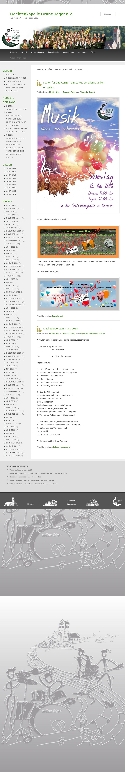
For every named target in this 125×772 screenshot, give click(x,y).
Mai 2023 (10, 253)
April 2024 (11, 224)
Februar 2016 (13, 443)
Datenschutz (71, 504)
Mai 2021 (10, 314)
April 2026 (11, 205)
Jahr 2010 (11, 175)
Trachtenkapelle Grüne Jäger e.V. (41, 14)
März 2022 (11, 289)
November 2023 (14, 234)
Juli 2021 (10, 308)
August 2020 (12, 337)
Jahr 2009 (11, 178)
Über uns (13, 52)
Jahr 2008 (11, 181)
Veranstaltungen (37, 52)
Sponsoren (82, 52)
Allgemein (84, 92)
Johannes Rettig (69, 92)
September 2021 (14, 305)
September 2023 (14, 241)
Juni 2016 (10, 430)
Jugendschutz (68, 52)
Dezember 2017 (13, 411)
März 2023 (11, 260)
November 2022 (14, 269)
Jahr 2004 (11, 191)
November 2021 (14, 302)
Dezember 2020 (13, 327)
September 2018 (14, 391)
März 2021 (11, 318)
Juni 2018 (10, 401)
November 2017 (14, 414)
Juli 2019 (10, 363)
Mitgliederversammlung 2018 (60, 328)
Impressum (71, 500)
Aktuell (24, 52)
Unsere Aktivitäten (16, 78)
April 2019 (11, 372)
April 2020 (11, 343)
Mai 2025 (10, 212)
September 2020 (14, 334)
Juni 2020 (10, 340)
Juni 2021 (10, 311)
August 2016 (12, 424)
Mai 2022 (10, 282)
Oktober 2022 (13, 273)
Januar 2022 (12, 295)
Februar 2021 (13, 321)
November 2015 (14, 453)
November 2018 (14, 385)
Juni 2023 (10, 250)
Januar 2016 (12, 446)
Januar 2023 (12, 263)
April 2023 (11, 257)
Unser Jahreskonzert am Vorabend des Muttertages (32, 480)
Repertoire (12, 91)
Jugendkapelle (53, 52)
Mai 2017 (10, 417)
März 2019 (11, 375)
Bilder (93, 52)
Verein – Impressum (18, 58)
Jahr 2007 (11, 185)
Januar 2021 (12, 324)
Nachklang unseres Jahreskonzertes (25, 477)
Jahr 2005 (11, 188)
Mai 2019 (10, 369)
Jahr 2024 (11, 169)
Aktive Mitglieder (15, 84)
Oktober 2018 (13, 388)
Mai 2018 (10, 404)
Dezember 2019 (13, 353)
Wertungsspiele (15, 88)
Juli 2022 (10, 279)
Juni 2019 (10, 366)
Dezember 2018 (13, 382)
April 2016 (11, 436)
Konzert (92, 92)
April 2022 (11, 286)
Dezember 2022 (13, 266)
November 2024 (14, 218)
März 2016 (11, 440)
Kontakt (30, 504)
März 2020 (11, 347)
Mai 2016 (10, 433)
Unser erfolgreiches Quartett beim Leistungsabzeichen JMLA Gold (16, 119)
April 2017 (11, 420)
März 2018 (11, 408)
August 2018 (12, 395)
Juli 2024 (10, 221)
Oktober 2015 (13, 456)
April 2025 (11, 215)
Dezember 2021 (13, 298)
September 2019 (14, 359)
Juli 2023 (10, 247)
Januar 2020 (12, 350)
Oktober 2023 (13, 237)
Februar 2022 (13, 292)
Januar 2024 (12, 228)
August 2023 (12, 244)
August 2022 (12, 276)
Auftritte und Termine (97, 334)
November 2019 (14, 356)
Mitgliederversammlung (61, 447)
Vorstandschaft (15, 81)
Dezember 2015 (13, 449)
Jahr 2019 (11, 172)
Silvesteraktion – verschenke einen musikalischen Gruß (34, 484)
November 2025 (14, 208)
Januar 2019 (12, 379)
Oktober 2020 (13, 330)
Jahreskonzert (57, 316)
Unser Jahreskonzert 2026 (21, 470)
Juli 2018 (10, 398)
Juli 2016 (10, 427)
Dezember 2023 (13, 231)
